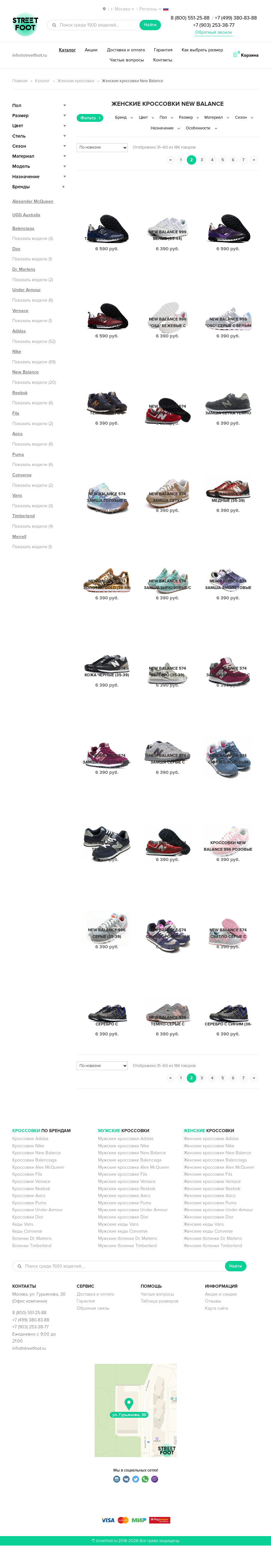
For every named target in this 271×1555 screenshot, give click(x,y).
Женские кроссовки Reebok (212, 1198)
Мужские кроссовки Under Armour (133, 1219)
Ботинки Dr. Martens (31, 1248)
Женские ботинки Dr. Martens (213, 1248)
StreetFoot (25, 25)
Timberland (23, 516)
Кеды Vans (22, 1233)
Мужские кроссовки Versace (127, 1191)
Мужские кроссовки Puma (124, 1212)
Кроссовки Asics (28, 1205)
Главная (19, 80)
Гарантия (163, 50)
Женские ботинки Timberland (213, 1255)
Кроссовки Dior (27, 1226)
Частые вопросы (127, 60)
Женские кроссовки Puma (210, 1212)
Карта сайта (216, 1317)
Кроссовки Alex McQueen (38, 1176)
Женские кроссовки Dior (208, 1226)
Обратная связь (93, 1317)
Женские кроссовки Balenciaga (215, 1169)
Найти (150, 24)
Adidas (19, 331)
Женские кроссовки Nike (209, 1155)
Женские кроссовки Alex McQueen (219, 1176)
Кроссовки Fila (27, 1183)
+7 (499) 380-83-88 (236, 18)
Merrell (19, 536)
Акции (91, 50)
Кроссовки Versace (31, 1191)
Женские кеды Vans (204, 1233)
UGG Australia (26, 215)
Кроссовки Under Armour (37, 1219)
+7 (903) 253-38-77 (213, 25)
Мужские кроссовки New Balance (132, 1162)
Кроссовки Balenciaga (34, 1169)
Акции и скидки (221, 1303)
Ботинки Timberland (31, 1255)
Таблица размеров (160, 1310)
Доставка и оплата (126, 50)
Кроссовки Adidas (30, 1148)
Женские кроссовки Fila (208, 1183)
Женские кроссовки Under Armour (218, 1219)
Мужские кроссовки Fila (122, 1183)
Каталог (67, 50)
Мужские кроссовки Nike (123, 1155)
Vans (17, 495)
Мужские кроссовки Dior (123, 1226)
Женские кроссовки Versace (212, 1191)
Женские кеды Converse (208, 1240)
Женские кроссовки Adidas (211, 1148)
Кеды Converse (27, 1240)
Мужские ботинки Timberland (127, 1255)
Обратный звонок (213, 32)
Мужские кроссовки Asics (124, 1205)
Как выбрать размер (202, 50)
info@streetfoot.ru (29, 55)
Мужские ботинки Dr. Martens (127, 1248)
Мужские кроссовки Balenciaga (130, 1169)
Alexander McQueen (32, 201)
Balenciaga (23, 228)
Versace (20, 310)
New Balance (25, 372)
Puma (18, 454)
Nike (16, 351)
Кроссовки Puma (29, 1212)
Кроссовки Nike (28, 1155)
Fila (15, 413)
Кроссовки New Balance (36, 1162)
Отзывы (213, 1310)
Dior (16, 249)
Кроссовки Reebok (31, 1198)
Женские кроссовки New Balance (217, 1162)
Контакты (162, 60)
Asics (17, 433)
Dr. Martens (23, 269)
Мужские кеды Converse (123, 1240)
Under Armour (26, 289)
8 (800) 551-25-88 (190, 18)
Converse (22, 475)
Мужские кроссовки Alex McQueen (133, 1176)
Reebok (19, 392)
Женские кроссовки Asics (209, 1205)
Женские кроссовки (75, 80)
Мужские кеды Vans (118, 1233)
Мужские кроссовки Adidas (125, 1148)
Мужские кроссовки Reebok (126, 1198)
